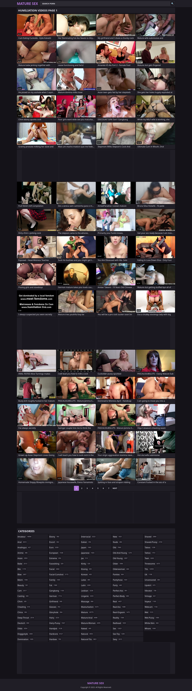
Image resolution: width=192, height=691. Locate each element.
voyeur (150, 601)
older (118, 564)
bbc (22, 569)
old (117, 547)
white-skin (152, 623)
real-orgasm (121, 612)
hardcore (56, 634)
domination (26, 639)
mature (87, 612)
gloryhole (56, 612)
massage (87, 601)
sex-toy (119, 634)
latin (86, 585)
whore (150, 628)
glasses (55, 607)
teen (149, 558)
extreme (55, 558)
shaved (151, 537)
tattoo (150, 553)
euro (54, 547)
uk (149, 574)
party (117, 585)
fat (53, 585)
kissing (86, 569)
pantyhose (120, 580)
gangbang (57, 591)
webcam (151, 607)
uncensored (152, 580)
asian (23, 558)
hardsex (55, 639)
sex (117, 628)
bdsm (23, 580)
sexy (118, 639)
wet (149, 612)
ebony (54, 537)
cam (22, 591)
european (56, 553)
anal (22, 542)
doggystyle (25, 634)
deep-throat (26, 618)
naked (86, 628)
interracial (88, 537)
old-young (120, 558)
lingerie (87, 596)
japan (86, 547)
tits (149, 569)
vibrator (151, 591)
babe (23, 564)
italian (86, 542)
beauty (23, 585)
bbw (22, 574)
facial (54, 569)
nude (118, 542)
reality (119, 618)
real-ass (119, 607)
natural (87, 634)
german (55, 596)
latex (86, 580)
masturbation (90, 607)
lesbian (87, 591)
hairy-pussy (57, 623)
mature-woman (91, 623)
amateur (25, 537)
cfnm (22, 601)
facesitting (56, 564)
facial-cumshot (59, 574)
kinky (86, 564)
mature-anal (89, 618)
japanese (88, 553)
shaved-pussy (154, 542)
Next (115, 488)
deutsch (24, 623)
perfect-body (121, 596)
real (117, 601)
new (117, 537)
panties (118, 574)
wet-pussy (152, 618)
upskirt (150, 585)
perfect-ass (120, 591)
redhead (119, 623)
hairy (54, 618)
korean (86, 574)
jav (84, 558)
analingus (24, 547)
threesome (152, 564)
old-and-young (122, 553)
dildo (23, 628)
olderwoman (121, 569)
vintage (150, 596)
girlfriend (56, 601)
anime (23, 553)
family (55, 580)
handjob (56, 628)
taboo (150, 547)
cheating (24, 607)
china (22, 612)
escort (54, 542)
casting (23, 596)
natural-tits (89, 639)
